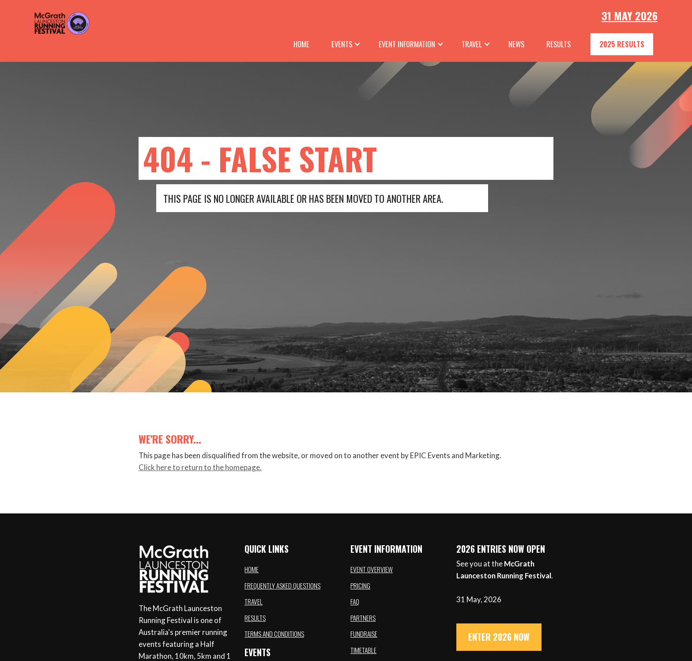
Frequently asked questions (282, 585)
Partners (363, 618)
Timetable (363, 650)
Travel (253, 601)
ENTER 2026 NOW (499, 637)
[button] (346, 44)
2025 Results (621, 43)
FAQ (354, 601)
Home (301, 43)
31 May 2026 (630, 15)
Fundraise (363, 633)
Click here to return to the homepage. (200, 467)
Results (255, 618)
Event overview (371, 569)
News (516, 43)
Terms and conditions (274, 633)
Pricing (360, 585)
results (558, 43)
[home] (48, 22)
